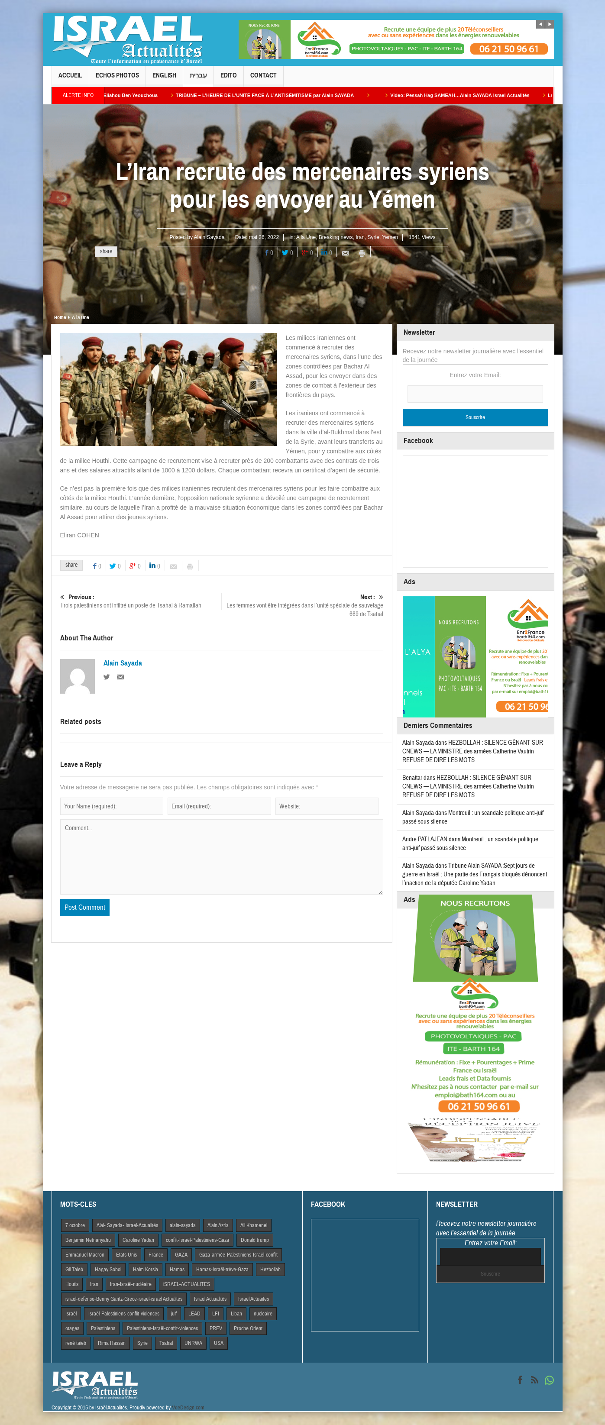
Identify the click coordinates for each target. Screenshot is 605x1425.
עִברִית (198, 79)
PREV (216, 1328)
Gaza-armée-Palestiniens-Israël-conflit (238, 1254)
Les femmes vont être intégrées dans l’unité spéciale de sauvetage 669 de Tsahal (302, 605)
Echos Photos (117, 79)
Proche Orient (248, 1328)
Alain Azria (218, 1225)
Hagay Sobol (108, 1269)
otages (72, 1328)
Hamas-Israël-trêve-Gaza (222, 1269)
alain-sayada (183, 1225)
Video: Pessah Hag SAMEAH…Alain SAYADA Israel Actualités (477, 95)
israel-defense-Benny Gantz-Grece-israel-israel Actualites (123, 1299)
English (164, 79)
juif (174, 1313)
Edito (228, 79)
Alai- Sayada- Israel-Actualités (127, 1225)
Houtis (71, 1284)
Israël (71, 1313)
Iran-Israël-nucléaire (131, 1284)
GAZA (181, 1254)
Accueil (70, 79)
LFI (215, 1313)
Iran (360, 237)
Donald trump (255, 1240)
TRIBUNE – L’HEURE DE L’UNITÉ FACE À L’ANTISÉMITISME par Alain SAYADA (282, 95)
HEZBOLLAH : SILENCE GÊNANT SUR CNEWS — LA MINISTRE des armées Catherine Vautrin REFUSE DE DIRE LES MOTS (472, 751)
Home (60, 317)
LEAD (194, 1313)
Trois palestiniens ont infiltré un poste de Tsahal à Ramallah (140, 601)
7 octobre (75, 1225)
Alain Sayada (209, 237)
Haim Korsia (145, 1269)
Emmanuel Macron (84, 1254)
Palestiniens (103, 1328)
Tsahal (166, 1343)
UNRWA (193, 1343)
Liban (236, 1313)
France (156, 1254)
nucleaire (263, 1313)
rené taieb (75, 1343)
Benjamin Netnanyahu (88, 1240)
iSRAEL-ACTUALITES (186, 1284)
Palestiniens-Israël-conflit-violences (162, 1328)
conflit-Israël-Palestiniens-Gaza (197, 1240)
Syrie (373, 237)
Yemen (390, 237)
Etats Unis (126, 1254)
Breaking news (336, 237)
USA (218, 1343)
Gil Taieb (74, 1269)
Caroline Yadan (138, 1240)
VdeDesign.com (188, 1407)
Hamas (177, 1269)
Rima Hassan (112, 1343)
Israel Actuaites (253, 1299)
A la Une (306, 237)
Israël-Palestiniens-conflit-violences (123, 1313)
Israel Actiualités (210, 1299)
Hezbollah (270, 1269)
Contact (263, 79)
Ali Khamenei (253, 1225)
